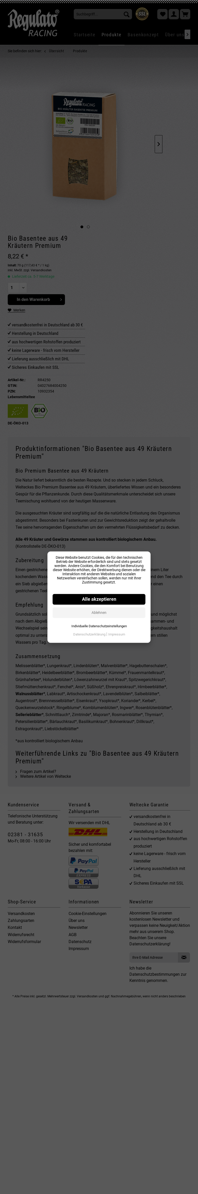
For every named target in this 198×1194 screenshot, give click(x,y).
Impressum (116, 634)
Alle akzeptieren (99, 599)
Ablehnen (99, 613)
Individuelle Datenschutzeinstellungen (99, 626)
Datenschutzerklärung (89, 634)
